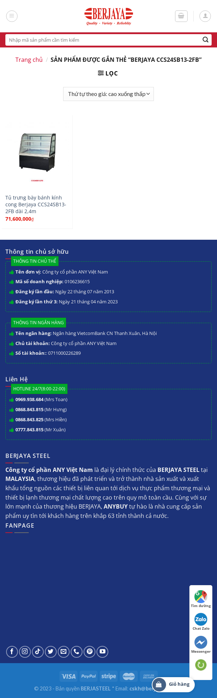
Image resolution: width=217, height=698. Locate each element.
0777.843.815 (29, 429)
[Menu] (12, 16)
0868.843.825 (29, 419)
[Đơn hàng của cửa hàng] (108, 94)
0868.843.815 (29, 409)
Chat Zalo (201, 622)
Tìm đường (201, 599)
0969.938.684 (29, 399)
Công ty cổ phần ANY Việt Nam (75, 271)
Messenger (201, 645)
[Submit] (206, 40)
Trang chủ (29, 60)
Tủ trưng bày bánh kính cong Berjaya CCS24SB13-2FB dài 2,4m (35, 204)
